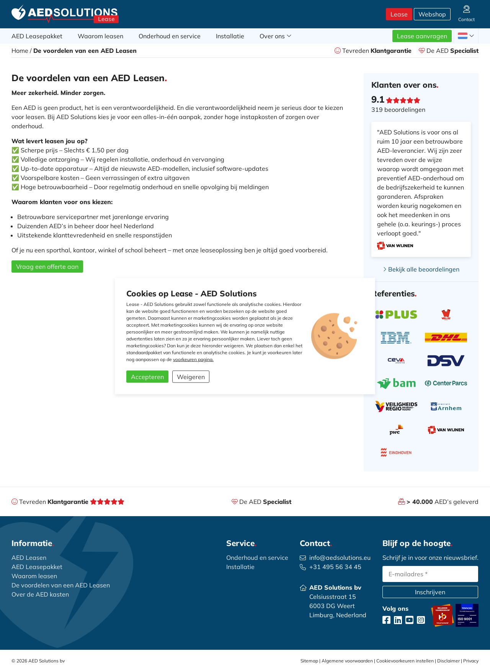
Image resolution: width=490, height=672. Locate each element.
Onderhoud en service (170, 36)
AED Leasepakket (36, 36)
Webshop (432, 14)
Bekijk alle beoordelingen (421, 269)
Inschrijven (430, 592)
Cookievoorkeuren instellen (405, 661)
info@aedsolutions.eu (340, 557)
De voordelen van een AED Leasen (60, 585)
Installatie (230, 36)
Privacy (471, 661)
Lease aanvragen (422, 36)
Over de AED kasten (40, 594)
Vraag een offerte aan (47, 266)
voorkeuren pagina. (193, 359)
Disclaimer (448, 661)
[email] (430, 574)
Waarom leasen (100, 36)
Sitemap (309, 661)
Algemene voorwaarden (347, 661)
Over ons (276, 36)
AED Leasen (28, 557)
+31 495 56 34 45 (335, 567)
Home (19, 50)
